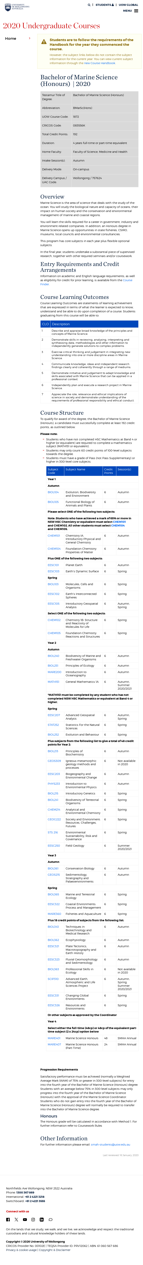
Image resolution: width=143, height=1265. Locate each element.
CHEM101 (119, 522)
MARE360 (54, 913)
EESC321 (53, 946)
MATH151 (53, 681)
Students (104, 5)
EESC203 (54, 774)
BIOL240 (53, 655)
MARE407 (54, 1044)
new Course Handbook (99, 63)
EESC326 (54, 1005)
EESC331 (53, 995)
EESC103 (53, 571)
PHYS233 (54, 783)
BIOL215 (53, 793)
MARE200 (54, 672)
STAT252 (53, 724)
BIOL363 (53, 969)
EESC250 (54, 845)
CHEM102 (54, 620)
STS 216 (53, 832)
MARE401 (54, 1038)
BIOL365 (53, 894)
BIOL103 (53, 584)
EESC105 (53, 603)
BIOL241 (53, 799)
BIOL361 (53, 868)
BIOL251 (53, 665)
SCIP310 (53, 979)
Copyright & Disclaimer (54, 1250)
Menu (130, 11)
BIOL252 (53, 734)
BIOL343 (53, 926)
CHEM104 (118, 525)
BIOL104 (53, 492)
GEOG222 (54, 819)
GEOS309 (54, 760)
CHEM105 (54, 633)
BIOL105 (53, 502)
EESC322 (54, 904)
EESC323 (54, 959)
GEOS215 (54, 874)
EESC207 (54, 715)
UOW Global (128, 5)
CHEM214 (54, 809)
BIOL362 (53, 940)
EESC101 (53, 565)
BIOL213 (53, 751)
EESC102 (53, 593)
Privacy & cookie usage (21, 1250)
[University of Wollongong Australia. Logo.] (17, 7)
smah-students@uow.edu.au (110, 1144)
